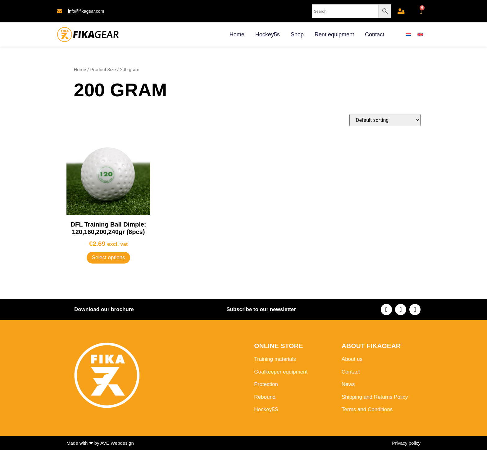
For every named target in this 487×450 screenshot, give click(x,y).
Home (237, 34)
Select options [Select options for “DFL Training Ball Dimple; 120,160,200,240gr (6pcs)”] (108, 257)
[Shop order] (385, 120)
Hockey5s (267, 34)
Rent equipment (334, 34)
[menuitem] (408, 34)
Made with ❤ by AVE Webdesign (100, 443)
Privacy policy (406, 443)
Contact (374, 34)
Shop (297, 34)
